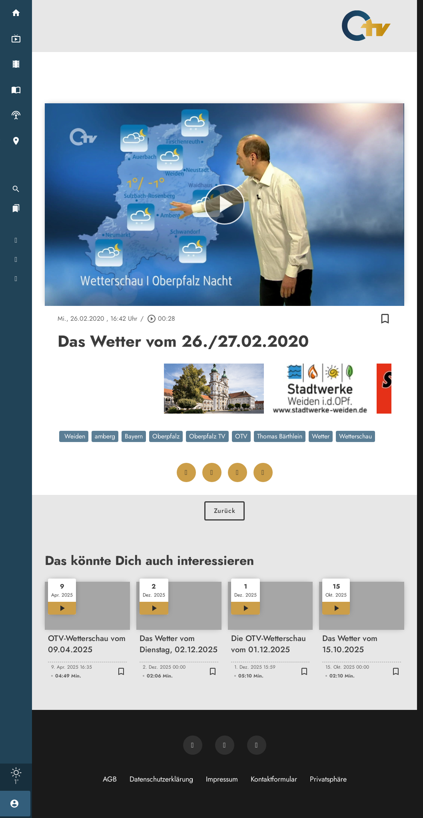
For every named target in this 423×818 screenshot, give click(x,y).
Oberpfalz (166, 436)
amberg (105, 436)
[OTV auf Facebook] (224, 745)
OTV (241, 436)
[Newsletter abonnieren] (192, 745)
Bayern (134, 436)
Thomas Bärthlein (279, 436)
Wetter (320, 436)
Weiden (73, 436)
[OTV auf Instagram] (256, 745)
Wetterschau (355, 436)
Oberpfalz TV (207, 436)
